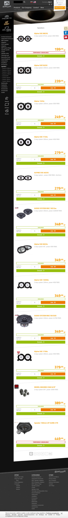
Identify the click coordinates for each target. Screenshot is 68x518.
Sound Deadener (5, 59)
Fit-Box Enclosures (6, 37)
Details (40, 56)
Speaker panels (5, 50)
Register (60, 2)
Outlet (3, 92)
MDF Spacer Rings (6, 48)
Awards (7, 99)
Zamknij (62, 513)
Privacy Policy (52, 478)
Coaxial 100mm (5, 81)
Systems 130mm (6, 72)
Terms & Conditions (54, 477)
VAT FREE (51, 485)
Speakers (20, 9)
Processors (4, 64)
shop (15, 9)
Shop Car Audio (18, 478)
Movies (7, 112)
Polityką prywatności (52, 513)
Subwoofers (4, 61)
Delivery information (54, 482)
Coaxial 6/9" (4, 76)
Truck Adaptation (18, 482)
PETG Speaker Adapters (5, 45)
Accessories (4, 90)
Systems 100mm (6, 74)
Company (16, 484)
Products (17, 7)
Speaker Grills (5, 53)
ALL (50, 453)
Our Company (26, 7)
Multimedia (4, 83)
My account (60, 1)
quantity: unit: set (18, 87)
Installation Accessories (4, 88)
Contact (36, 7)
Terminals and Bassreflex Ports (5, 56)
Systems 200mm (6, 68)
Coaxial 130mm (5, 79)
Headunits (4, 85)
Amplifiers (4, 63)
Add (53, 88)
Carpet (3, 51)
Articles (7, 105)
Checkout (59, 8)
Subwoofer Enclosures (7, 39)
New (42, 7)
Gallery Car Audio (18, 477)
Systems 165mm (6, 70)
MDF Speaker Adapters (4, 41)
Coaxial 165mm (5, 77)
